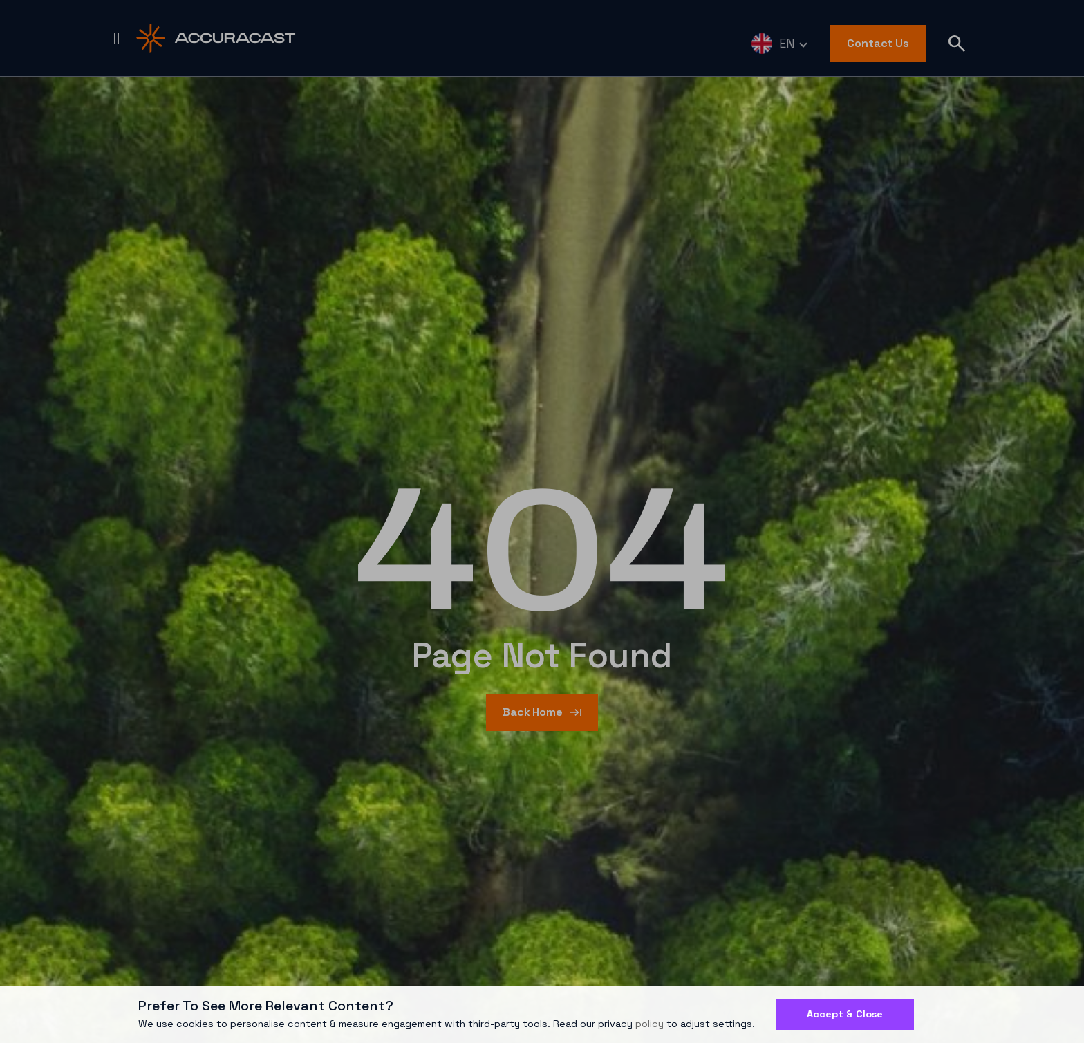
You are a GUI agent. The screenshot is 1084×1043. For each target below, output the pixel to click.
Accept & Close (845, 1014)
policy (649, 1023)
